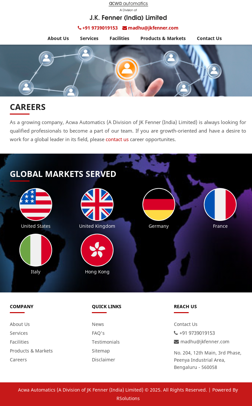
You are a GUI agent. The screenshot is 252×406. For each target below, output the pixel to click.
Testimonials (106, 342)
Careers (18, 359)
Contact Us (209, 38)
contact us (117, 139)
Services (89, 38)
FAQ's (98, 333)
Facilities (119, 38)
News (98, 324)
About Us (58, 38)
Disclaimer (103, 359)
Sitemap (101, 351)
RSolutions (128, 398)
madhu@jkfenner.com (153, 28)
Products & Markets (163, 38)
